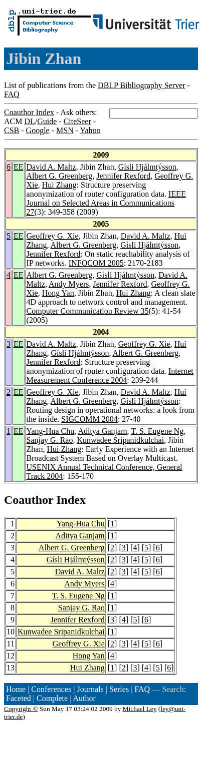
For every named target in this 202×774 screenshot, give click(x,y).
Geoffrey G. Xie (53, 236)
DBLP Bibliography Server (141, 85)
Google (38, 130)
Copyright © (21, 708)
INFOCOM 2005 (96, 263)
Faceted (18, 698)
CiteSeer (77, 121)
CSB (11, 130)
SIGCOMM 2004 (89, 419)
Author (84, 698)
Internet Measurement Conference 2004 (110, 375)
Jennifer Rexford (123, 176)
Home (16, 689)
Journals (90, 689)
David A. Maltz (51, 167)
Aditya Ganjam (102, 431)
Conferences (51, 689)
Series (119, 689)
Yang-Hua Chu (51, 431)
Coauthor (28, 499)
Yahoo (90, 130)
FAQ (12, 94)
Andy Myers (69, 284)
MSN (65, 130)
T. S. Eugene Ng (157, 431)
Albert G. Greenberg (60, 176)
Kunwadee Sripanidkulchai (120, 440)
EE (19, 167)
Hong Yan (58, 293)
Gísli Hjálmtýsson (147, 167)
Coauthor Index (29, 112)
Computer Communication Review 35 (88, 311)
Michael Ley (140, 708)
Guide (47, 121)
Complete (52, 698)
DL (29, 121)
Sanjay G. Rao (50, 440)
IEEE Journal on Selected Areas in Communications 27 (106, 203)
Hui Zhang (59, 185)
